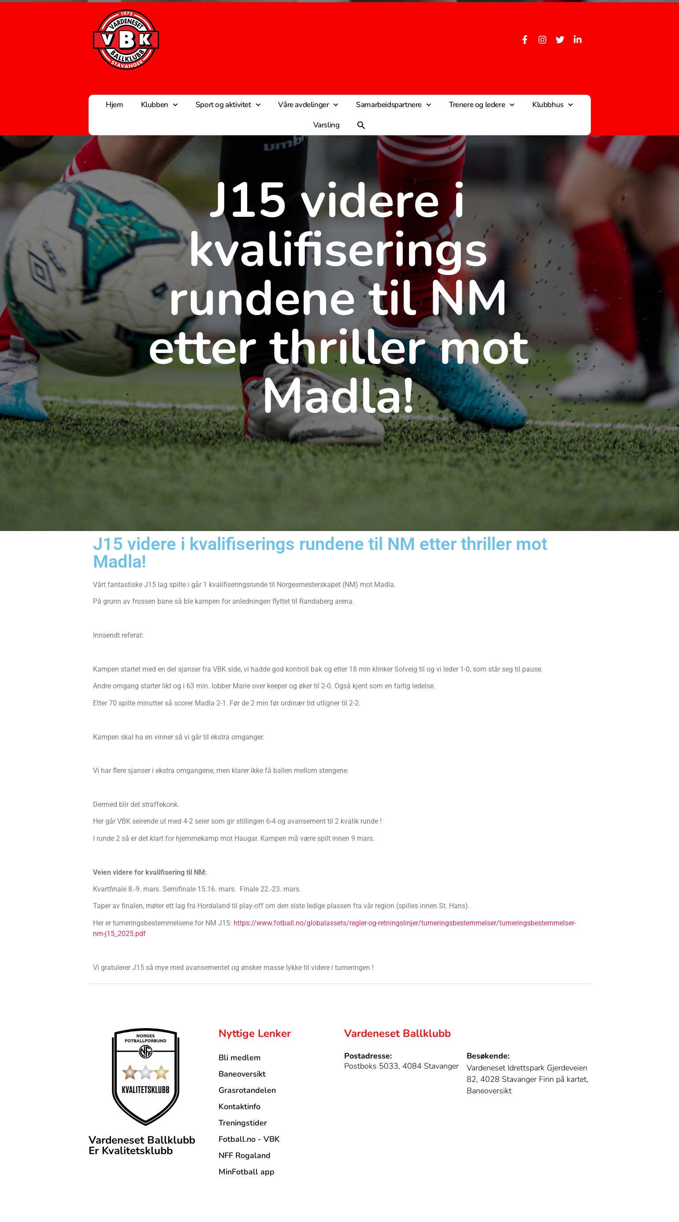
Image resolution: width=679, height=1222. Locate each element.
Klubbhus (552, 105)
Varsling (326, 125)
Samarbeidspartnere (393, 105)
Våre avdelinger (308, 105)
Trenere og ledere (482, 105)
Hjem (114, 105)
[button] (361, 125)
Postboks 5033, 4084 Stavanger (401, 1066)
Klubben (159, 105)
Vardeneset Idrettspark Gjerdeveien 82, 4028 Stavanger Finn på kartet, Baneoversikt (527, 1079)
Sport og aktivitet (228, 105)
